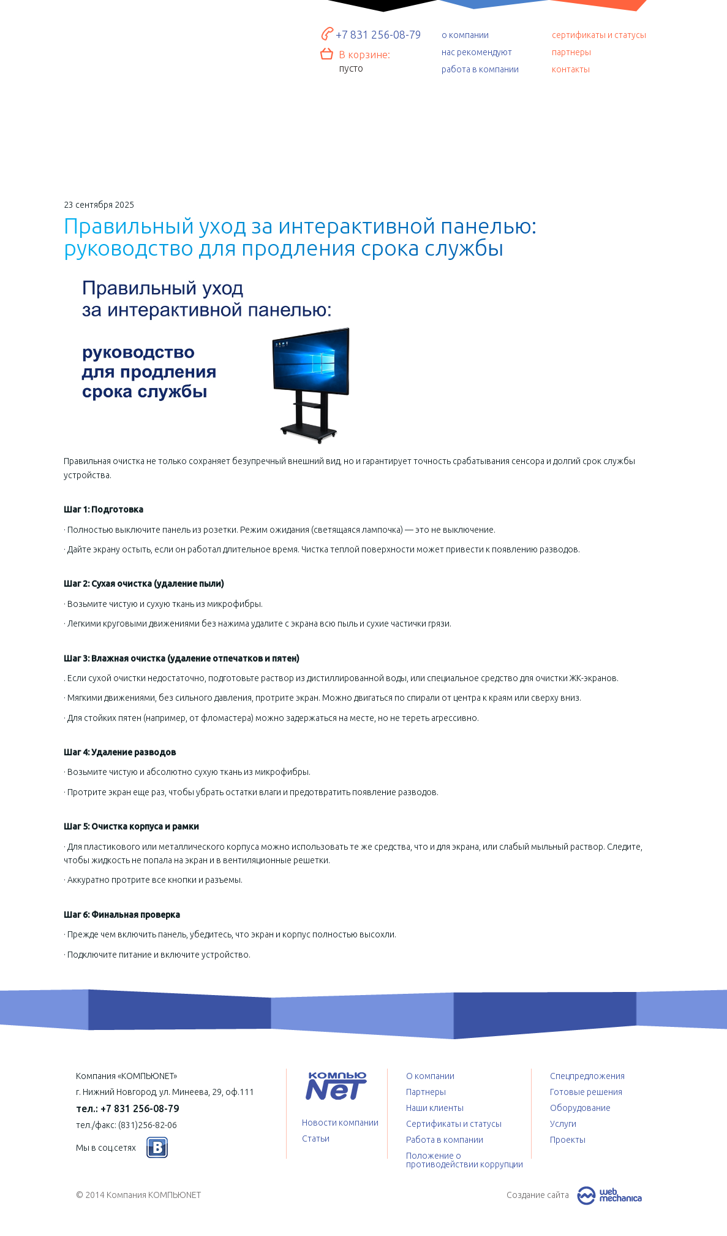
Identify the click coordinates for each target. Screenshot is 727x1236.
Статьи (316, 1138)
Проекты (597, 135)
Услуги (364, 138)
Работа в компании (444, 1140)
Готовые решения (128, 129)
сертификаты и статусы (599, 35)
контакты (571, 69)
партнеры (571, 52)
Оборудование (247, 132)
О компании (430, 1076)
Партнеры (426, 1092)
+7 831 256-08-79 (378, 34)
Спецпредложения (481, 138)
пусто (351, 68)
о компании (465, 35)
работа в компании (480, 69)
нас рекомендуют (477, 52)
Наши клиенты (435, 1108)
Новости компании (340, 1122)
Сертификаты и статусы (454, 1124)
